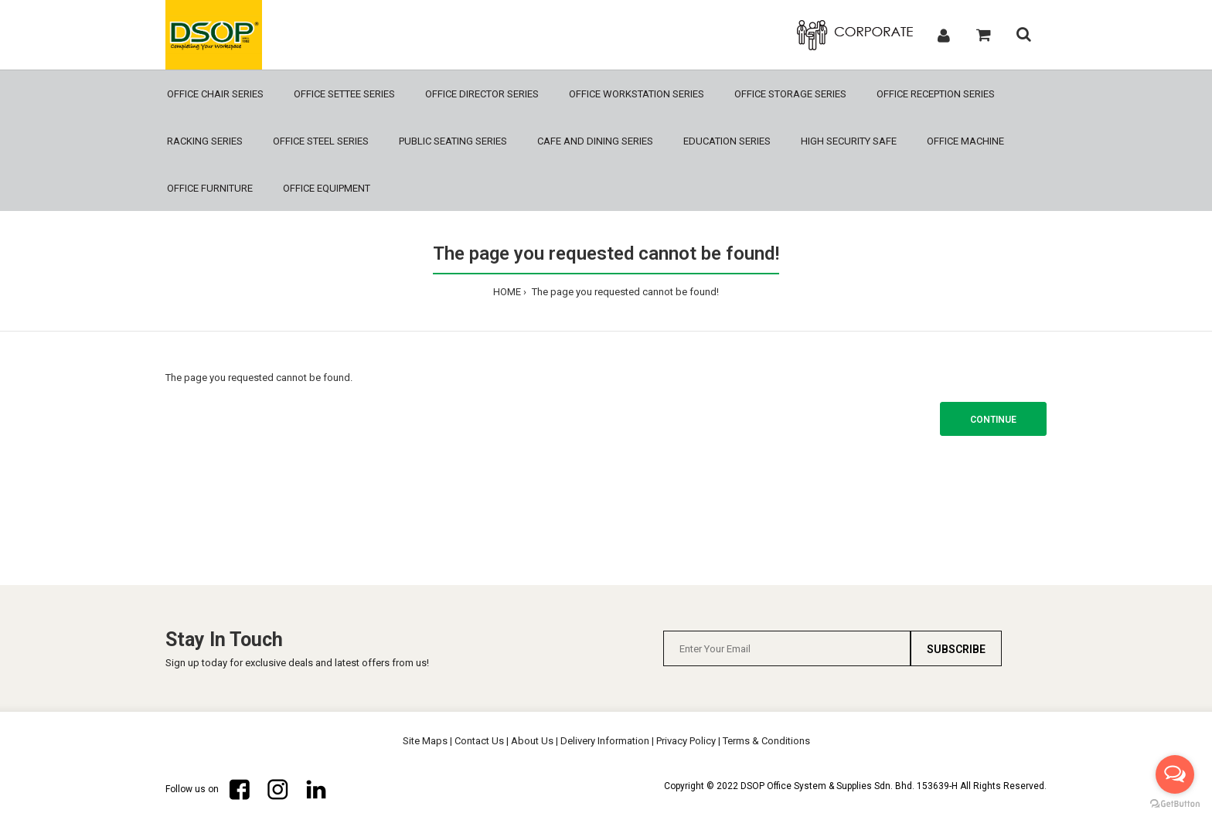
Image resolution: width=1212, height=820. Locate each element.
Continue (993, 419)
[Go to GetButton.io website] (1175, 804)
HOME (507, 292)
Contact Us (479, 741)
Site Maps (425, 741)
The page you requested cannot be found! (624, 292)
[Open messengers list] (1175, 774)
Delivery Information (604, 741)
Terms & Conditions (766, 741)
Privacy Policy (686, 741)
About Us (532, 741)
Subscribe (956, 649)
